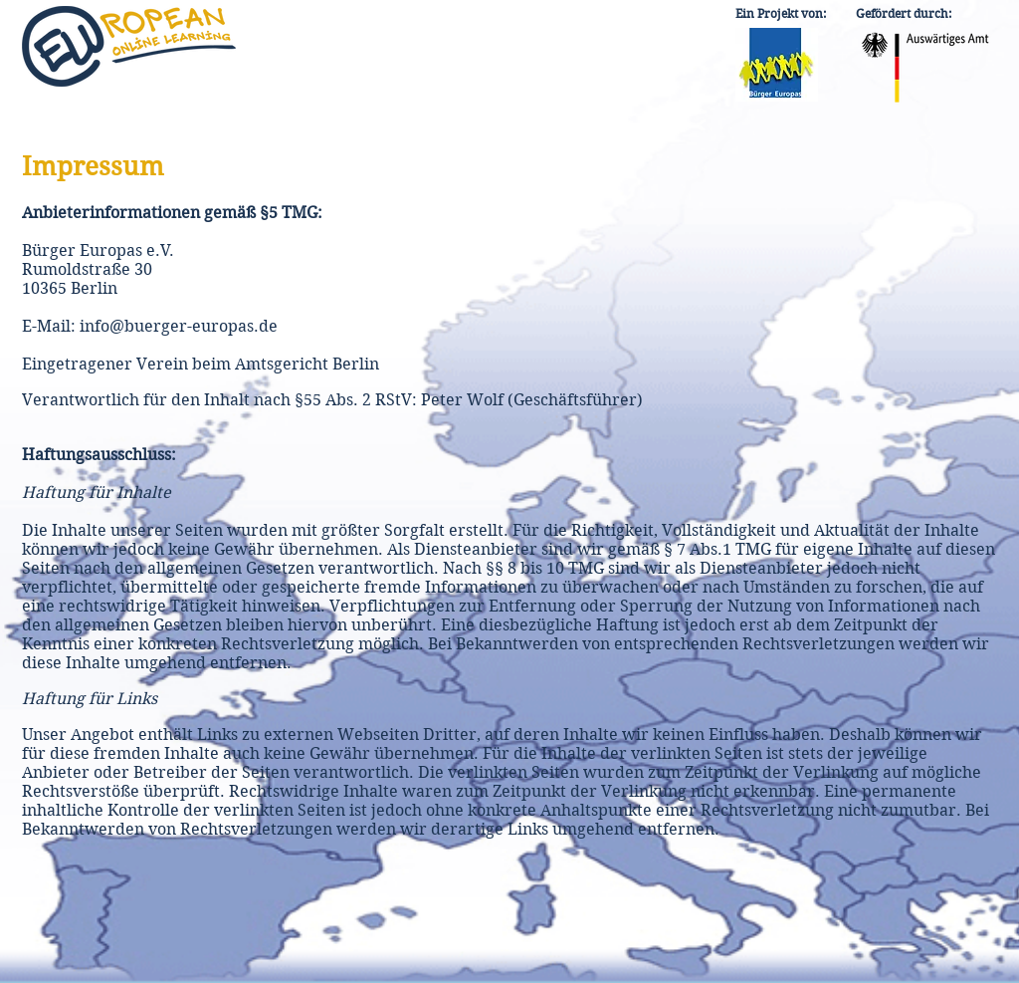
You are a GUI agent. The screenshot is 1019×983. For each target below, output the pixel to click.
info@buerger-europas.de (179, 326)
